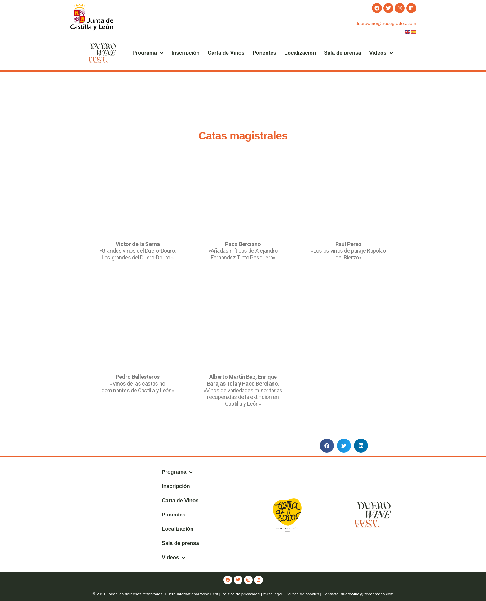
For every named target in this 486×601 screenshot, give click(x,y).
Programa (147, 53)
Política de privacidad (240, 594)
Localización (300, 53)
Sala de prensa (342, 53)
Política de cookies (302, 594)
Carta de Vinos (226, 53)
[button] (327, 446)
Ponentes (264, 53)
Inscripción (185, 53)
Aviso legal (272, 594)
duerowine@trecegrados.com (385, 23)
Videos (381, 53)
